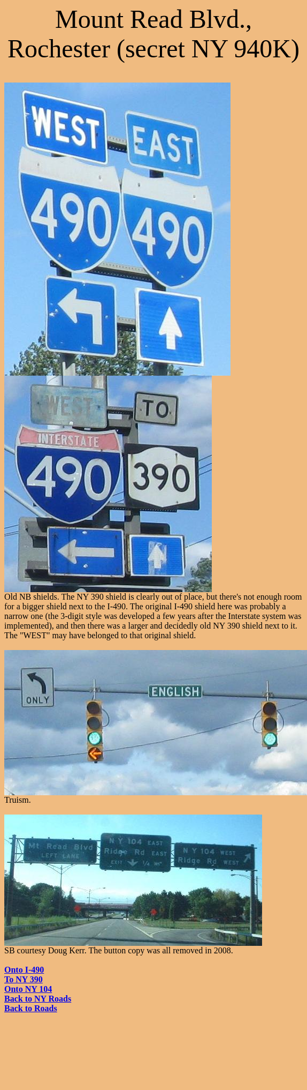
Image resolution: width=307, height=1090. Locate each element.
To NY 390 (23, 979)
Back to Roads (30, 1008)
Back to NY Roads (37, 998)
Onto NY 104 (28, 989)
